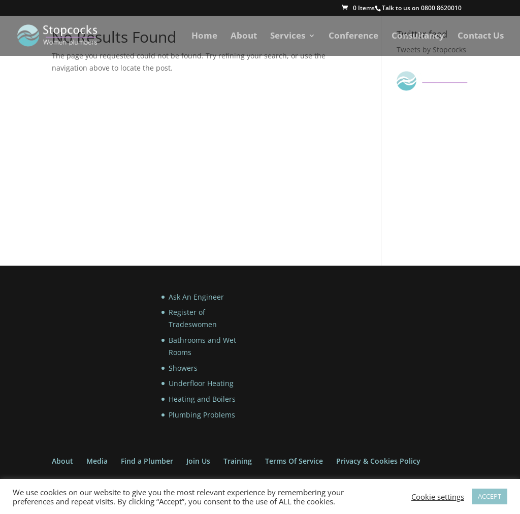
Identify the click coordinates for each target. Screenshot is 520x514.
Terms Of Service (294, 461)
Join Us (198, 461)
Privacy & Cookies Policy (378, 461)
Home (204, 36)
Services (287, 36)
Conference (353, 36)
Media (97, 461)
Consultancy (418, 36)
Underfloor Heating (201, 383)
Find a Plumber (147, 461)
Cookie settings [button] (437, 496)
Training (237, 461)
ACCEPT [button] (489, 496)
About (244, 36)
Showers (183, 368)
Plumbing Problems (202, 415)
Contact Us (481, 36)
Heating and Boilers (202, 399)
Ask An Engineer (196, 297)
